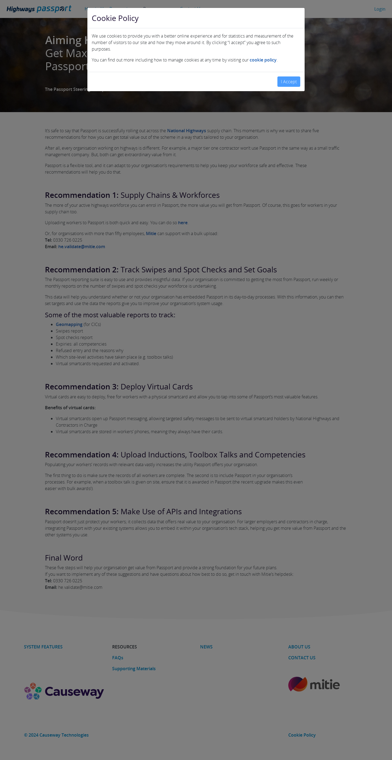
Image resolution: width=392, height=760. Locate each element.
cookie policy (263, 58)
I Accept (289, 79)
